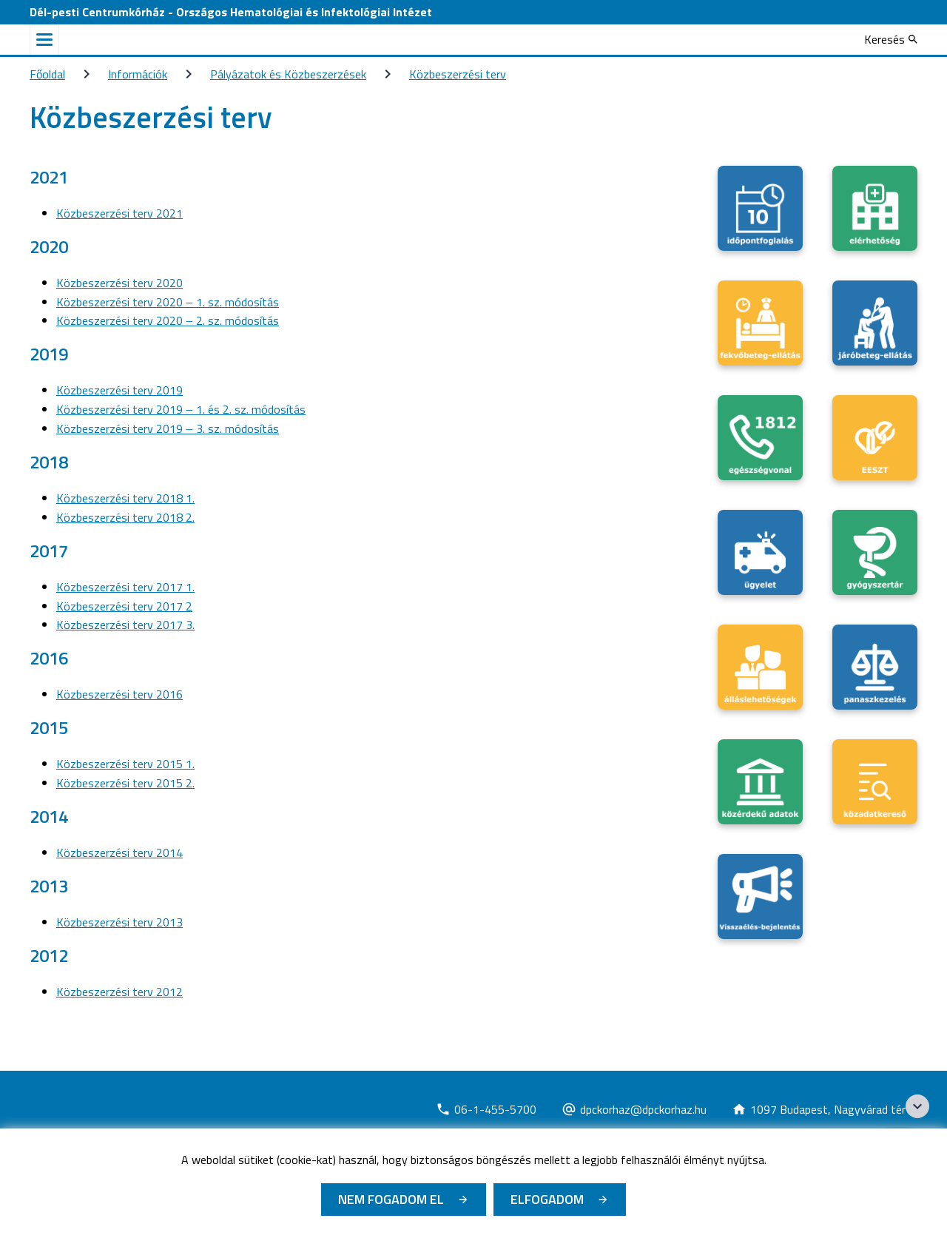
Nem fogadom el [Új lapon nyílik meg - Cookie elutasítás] (391, 1199)
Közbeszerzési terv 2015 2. (125, 783)
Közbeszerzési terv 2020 (119, 283)
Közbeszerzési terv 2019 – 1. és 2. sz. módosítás (181, 409)
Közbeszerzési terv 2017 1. (125, 587)
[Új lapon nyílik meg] (486, 1109)
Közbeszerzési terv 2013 (119, 922)
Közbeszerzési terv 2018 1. (125, 498)
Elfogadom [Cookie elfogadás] (547, 1199)
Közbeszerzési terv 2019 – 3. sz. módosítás (167, 428)
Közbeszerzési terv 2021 (119, 213)
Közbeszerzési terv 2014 (119, 852)
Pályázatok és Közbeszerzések (288, 74)
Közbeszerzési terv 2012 (119, 991)
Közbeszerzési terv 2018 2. (125, 517)
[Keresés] (890, 39)
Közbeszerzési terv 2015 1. (125, 764)
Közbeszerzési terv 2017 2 (124, 606)
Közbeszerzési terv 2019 (119, 390)
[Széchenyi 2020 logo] (917, 1106)
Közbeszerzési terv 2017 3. (125, 624)
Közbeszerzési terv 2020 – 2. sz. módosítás (167, 320)
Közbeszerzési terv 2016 (119, 694)
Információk (137, 74)
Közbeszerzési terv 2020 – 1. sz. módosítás (167, 302)
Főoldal (47, 74)
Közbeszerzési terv (457, 74)
